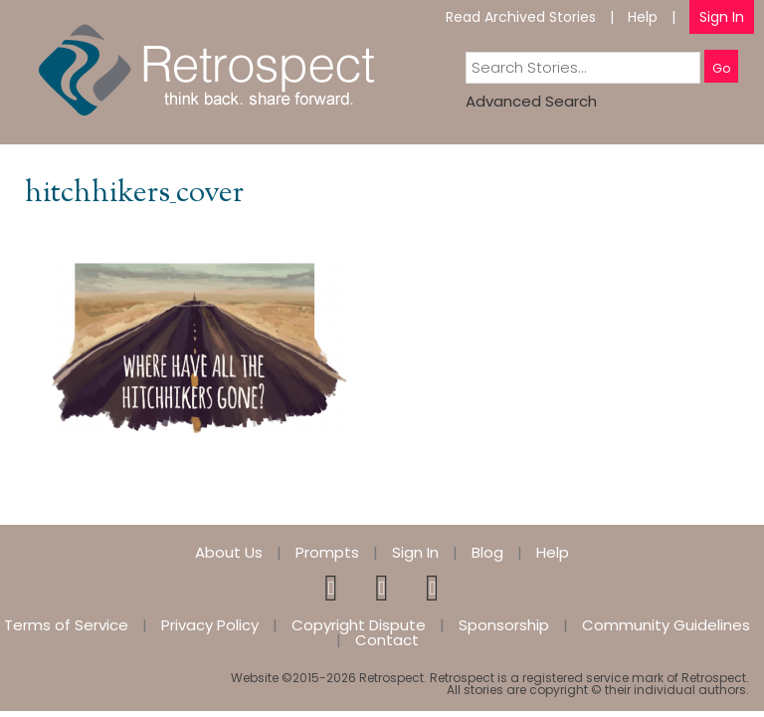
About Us (229, 552)
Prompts (327, 552)
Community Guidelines (666, 624)
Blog (487, 552)
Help (643, 17)
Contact (387, 639)
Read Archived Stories (521, 17)
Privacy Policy (210, 624)
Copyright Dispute (358, 624)
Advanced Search (531, 101)
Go (721, 68)
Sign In (721, 17)
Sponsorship (504, 624)
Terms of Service (66, 624)
